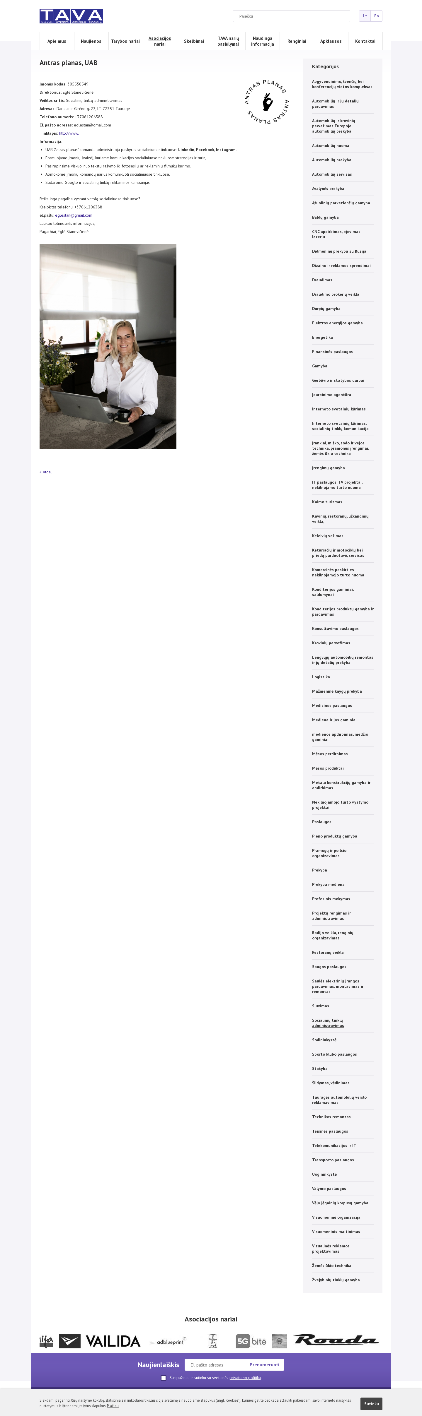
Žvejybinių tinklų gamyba (336, 1280)
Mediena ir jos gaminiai (334, 719)
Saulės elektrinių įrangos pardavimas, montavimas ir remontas (337, 986)
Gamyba (319, 366)
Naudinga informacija (262, 41)
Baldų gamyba (325, 217)
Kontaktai (365, 41)
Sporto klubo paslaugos (334, 1054)
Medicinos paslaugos (332, 705)
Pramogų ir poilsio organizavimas (329, 853)
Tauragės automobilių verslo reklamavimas (339, 1100)
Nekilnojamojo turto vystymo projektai (340, 804)
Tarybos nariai (125, 41)
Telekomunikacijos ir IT (334, 1145)
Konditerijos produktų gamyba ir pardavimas (343, 611)
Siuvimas (320, 1006)
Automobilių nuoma (330, 145)
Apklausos (331, 41)
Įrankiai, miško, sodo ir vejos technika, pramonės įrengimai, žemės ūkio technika (340, 448)
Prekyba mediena (328, 884)
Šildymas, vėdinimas (331, 1082)
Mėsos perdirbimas (330, 753)
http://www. (69, 133)
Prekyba (319, 870)
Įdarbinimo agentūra (331, 394)
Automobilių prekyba (331, 159)
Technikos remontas (331, 1116)
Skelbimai (194, 41)
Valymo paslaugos (329, 1188)
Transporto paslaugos (333, 1159)
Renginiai (296, 41)
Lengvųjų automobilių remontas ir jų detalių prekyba (342, 660)
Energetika (322, 337)
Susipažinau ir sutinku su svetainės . (211, 1378)
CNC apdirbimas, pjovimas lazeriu (336, 234)
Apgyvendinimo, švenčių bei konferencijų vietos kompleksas (342, 84)
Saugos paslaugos (329, 966)
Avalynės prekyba (328, 188)
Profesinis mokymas (331, 898)
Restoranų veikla (328, 952)
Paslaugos (321, 821)
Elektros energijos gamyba (337, 323)
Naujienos (91, 41)
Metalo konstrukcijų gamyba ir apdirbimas (341, 785)
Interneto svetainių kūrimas (339, 409)
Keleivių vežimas (327, 535)
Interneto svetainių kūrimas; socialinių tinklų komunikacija (340, 426)
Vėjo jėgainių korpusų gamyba (340, 1203)
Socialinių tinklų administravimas (328, 1023)
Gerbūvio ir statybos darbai (338, 380)
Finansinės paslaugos (332, 351)
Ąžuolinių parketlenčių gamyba (341, 203)
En (376, 15)
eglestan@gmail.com (73, 215)
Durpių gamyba (326, 308)
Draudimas (322, 279)
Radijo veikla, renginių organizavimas (332, 935)
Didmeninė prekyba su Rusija (339, 251)
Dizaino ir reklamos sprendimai (341, 265)
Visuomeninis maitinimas (336, 1231)
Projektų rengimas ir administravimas (331, 915)
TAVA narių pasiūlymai (228, 41)
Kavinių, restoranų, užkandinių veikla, (340, 518)
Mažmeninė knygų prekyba (337, 691)
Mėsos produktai (328, 768)
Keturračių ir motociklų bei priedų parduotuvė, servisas (338, 552)
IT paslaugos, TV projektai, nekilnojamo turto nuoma (337, 485)
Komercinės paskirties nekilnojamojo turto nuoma (338, 572)
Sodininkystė (324, 1039)
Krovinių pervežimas (331, 642)
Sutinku (371, 1403)
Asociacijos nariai (160, 41)
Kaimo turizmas (327, 501)
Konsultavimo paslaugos (335, 628)
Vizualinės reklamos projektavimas (331, 1248)
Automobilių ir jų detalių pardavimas (335, 103)
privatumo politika (245, 1377)
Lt (365, 15)
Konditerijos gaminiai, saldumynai (332, 592)
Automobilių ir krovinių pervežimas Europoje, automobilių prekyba (333, 126)
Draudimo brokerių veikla (335, 294)
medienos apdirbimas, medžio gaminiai (340, 737)
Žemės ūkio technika (331, 1265)
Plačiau (113, 1405)
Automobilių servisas (332, 174)
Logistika (321, 676)
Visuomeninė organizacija (336, 1217)
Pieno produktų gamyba (334, 836)
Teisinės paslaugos (330, 1131)
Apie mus (56, 41)
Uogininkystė (324, 1174)
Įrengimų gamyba (328, 467)
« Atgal (46, 472)
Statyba (320, 1068)
